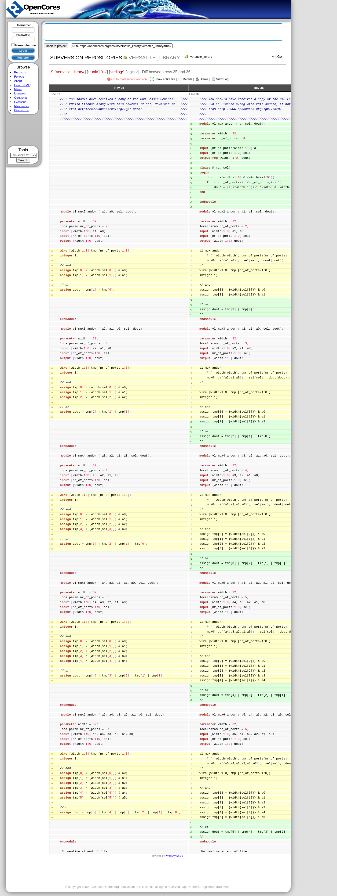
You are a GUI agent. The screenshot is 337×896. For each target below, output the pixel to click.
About (18, 81)
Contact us (21, 110)
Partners (20, 102)
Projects (20, 72)
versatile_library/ (70, 71)
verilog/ (116, 71)
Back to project (56, 46)
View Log (222, 79)
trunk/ (93, 71)
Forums (19, 76)
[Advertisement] (23, 130)
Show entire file (164, 79)
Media (18, 89)
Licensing (20, 93)
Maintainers (21, 106)
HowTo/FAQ (22, 85)
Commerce (20, 97)
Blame (204, 79)
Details (187, 79)
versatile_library (154, 58)
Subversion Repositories (86, 58)
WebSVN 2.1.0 (174, 855)
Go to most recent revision (129, 79)
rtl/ (104, 71)
